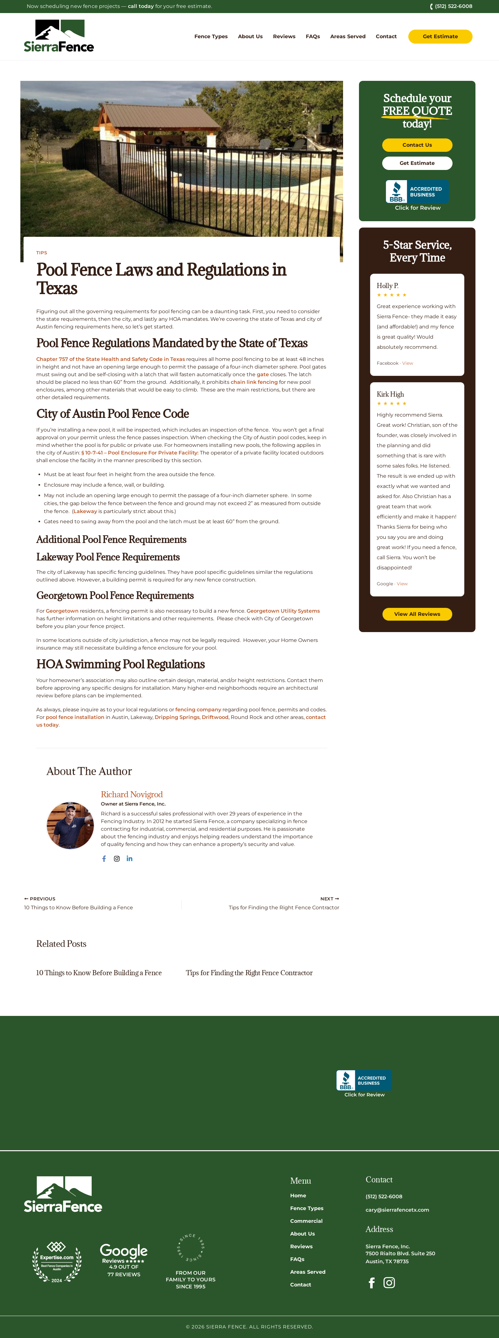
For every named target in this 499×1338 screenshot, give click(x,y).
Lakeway (85, 511)
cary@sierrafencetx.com (397, 1210)
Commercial (306, 1221)
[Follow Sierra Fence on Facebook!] (371, 1282)
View (407, 363)
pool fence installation (75, 717)
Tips (41, 253)
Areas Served (308, 1272)
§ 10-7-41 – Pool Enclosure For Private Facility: (140, 453)
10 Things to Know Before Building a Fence (99, 972)
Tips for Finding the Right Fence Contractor (249, 972)
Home (298, 1195)
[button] (211, 36)
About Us (302, 1233)
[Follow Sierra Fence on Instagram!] (389, 1282)
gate (263, 374)
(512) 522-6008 (451, 6)
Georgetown (62, 611)
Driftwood (215, 717)
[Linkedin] (129, 858)
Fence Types (307, 1208)
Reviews (301, 1246)
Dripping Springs (177, 717)
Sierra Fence (226, 1327)
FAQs (297, 1259)
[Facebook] (104, 858)
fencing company (198, 710)
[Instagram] (117, 858)
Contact (300, 1284)
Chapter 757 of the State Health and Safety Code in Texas (110, 359)
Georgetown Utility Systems (283, 611)
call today (141, 6)
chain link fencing (254, 382)
